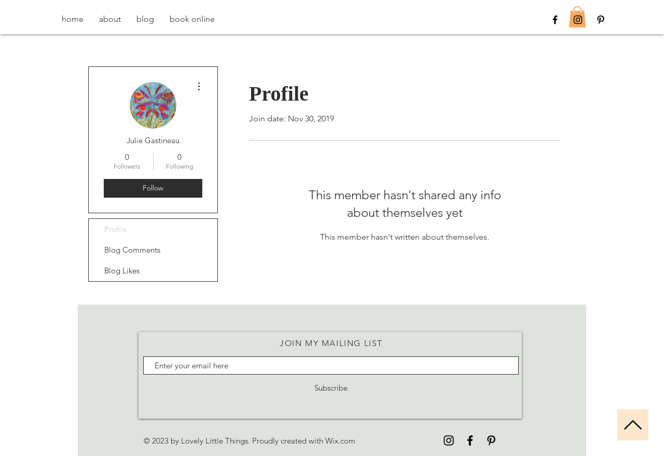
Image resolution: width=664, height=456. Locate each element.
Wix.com (340, 441)
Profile (115, 229)
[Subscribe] (330, 388)
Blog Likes (122, 270)
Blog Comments (132, 250)
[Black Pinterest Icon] (600, 19)
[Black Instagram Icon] (578, 19)
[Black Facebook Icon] (555, 19)
